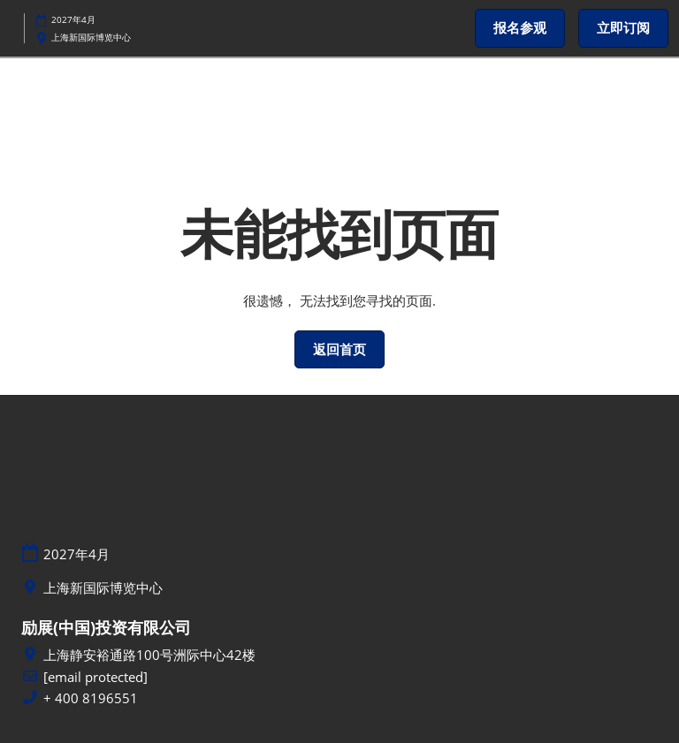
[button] (520, 28)
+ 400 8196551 (90, 698)
